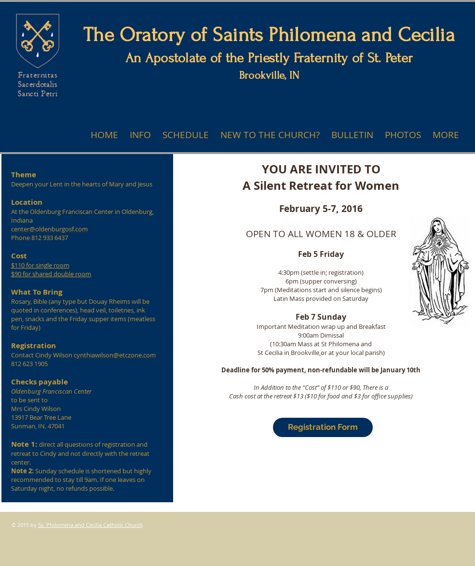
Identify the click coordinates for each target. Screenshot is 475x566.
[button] (446, 135)
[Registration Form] (323, 427)
